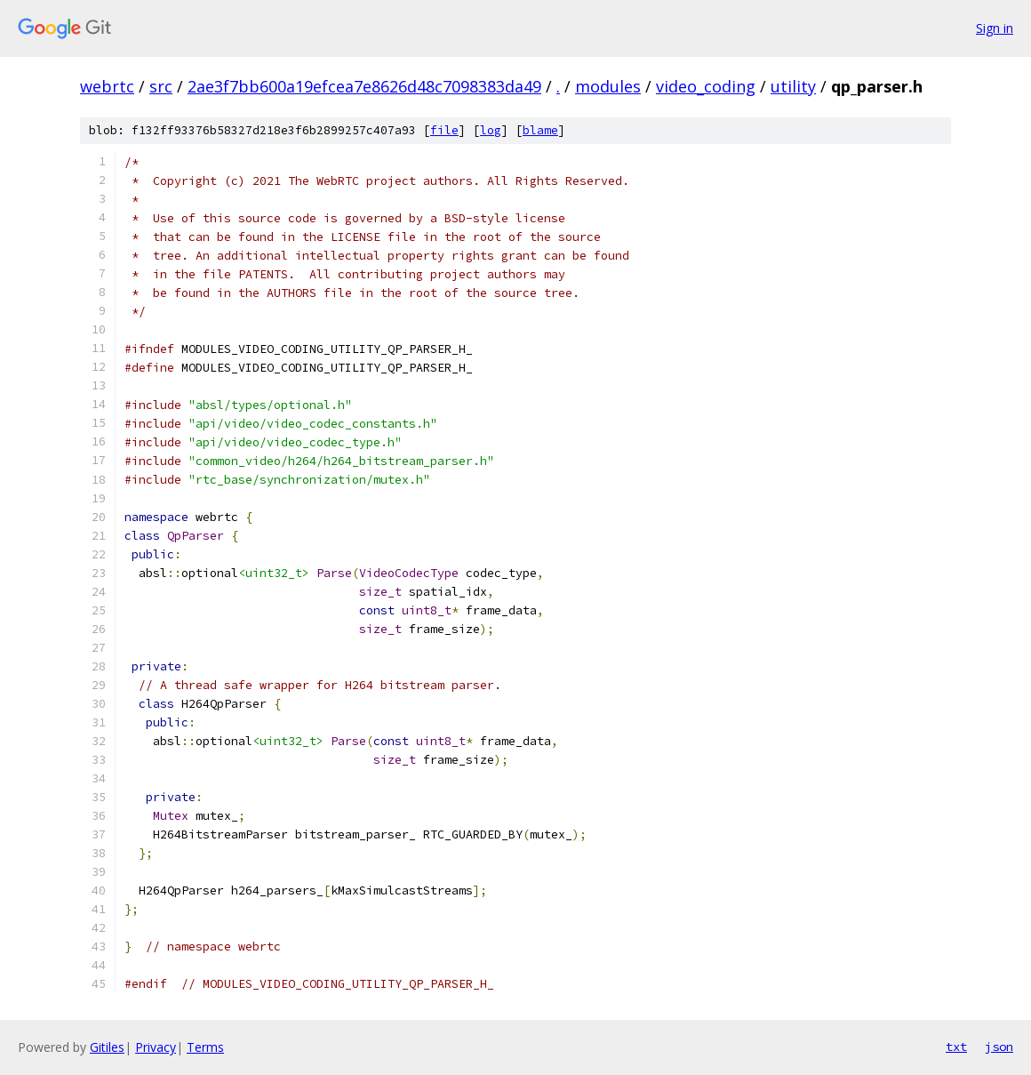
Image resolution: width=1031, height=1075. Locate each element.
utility (793, 86)
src (160, 86)
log (490, 130)
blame (540, 130)
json (999, 1047)
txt (956, 1047)
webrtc (107, 86)
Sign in (994, 28)
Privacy (155, 1047)
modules (608, 86)
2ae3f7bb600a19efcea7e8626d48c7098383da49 (364, 86)
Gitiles (107, 1047)
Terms (205, 1047)
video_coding (705, 86)
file (444, 130)
